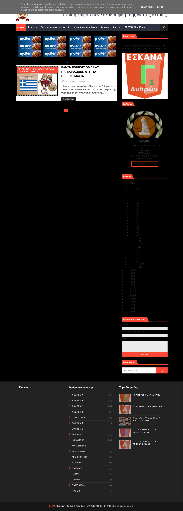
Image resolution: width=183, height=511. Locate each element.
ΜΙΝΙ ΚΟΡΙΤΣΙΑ (80, 457)
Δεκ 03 (133, 229)
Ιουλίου (131, 250)
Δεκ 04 (133, 226)
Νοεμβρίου (132, 238)
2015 (127, 296)
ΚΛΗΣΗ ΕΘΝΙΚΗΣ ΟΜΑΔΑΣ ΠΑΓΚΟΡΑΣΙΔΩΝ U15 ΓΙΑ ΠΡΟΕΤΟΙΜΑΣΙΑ (80, 72)
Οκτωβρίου (132, 241)
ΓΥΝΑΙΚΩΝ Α (78, 417)
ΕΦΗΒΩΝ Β (77, 429)
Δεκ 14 (133, 203)
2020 (127, 282)
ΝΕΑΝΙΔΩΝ (77, 463)
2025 (127, 183)
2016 (127, 293)
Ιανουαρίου (132, 267)
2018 (127, 287)
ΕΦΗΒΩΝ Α (77, 423)
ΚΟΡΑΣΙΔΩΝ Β (79, 446)
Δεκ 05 (133, 223)
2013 (127, 302)
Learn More (147, 7)
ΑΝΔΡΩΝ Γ (77, 406)
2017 (127, 290)
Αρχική (21, 27)
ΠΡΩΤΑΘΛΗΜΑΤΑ (134, 27)
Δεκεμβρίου (133, 186)
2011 (127, 308)
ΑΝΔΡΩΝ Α (77, 395)
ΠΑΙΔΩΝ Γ (77, 479)
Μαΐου (130, 255)
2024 (127, 270)
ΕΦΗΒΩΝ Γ (77, 434)
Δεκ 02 (133, 232)
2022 (127, 276)
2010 (127, 311)
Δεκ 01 (133, 235)
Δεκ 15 (133, 189)
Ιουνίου (131, 253)
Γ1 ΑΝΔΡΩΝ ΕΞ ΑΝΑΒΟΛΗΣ (136, 42)
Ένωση (31, 27)
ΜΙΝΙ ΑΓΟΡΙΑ (79, 451)
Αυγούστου (132, 247)
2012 (127, 305)
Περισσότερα (68, 99)
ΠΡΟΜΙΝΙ (76, 491)
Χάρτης (117, 27)
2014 (127, 299)
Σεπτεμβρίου (133, 244)
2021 (127, 279)
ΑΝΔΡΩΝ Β (77, 400)
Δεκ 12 (133, 206)
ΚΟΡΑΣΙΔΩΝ (78, 440)
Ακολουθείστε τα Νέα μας (145, 164)
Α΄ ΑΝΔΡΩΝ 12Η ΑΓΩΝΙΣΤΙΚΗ (142, 195)
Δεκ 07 (133, 220)
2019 (127, 285)
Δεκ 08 (133, 218)
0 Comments (79, 81)
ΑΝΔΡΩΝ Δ (77, 412)
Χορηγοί (105, 27)
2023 (127, 273)
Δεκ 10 (133, 212)
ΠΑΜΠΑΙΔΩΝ (78, 485)
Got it (159, 7)
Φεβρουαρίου (133, 264)
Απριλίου (132, 258)
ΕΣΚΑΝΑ (53, 506)
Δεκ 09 (133, 215)
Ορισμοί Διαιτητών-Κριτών (56, 27)
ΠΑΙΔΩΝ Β (77, 474)
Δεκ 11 (133, 209)
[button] (67, 62)
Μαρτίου (131, 261)
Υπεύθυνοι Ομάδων (84, 27)
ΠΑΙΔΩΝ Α (77, 468)
